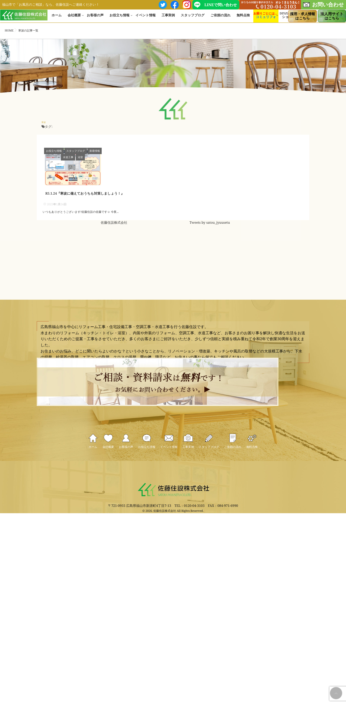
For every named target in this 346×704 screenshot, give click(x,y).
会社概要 (74, 17)
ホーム (57, 17)
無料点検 (243, 17)
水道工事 (110, 151)
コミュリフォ (266, 19)
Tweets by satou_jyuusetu (210, 237)
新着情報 (95, 151)
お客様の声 (95, 17)
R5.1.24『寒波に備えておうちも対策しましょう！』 (84, 208)
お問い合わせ (323, 4)
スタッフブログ (193, 17)
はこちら (302, 16)
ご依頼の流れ (220, 17)
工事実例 (168, 17)
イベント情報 (146, 17)
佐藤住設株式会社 (114, 237)
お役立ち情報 (119, 17)
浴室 (122, 151)
